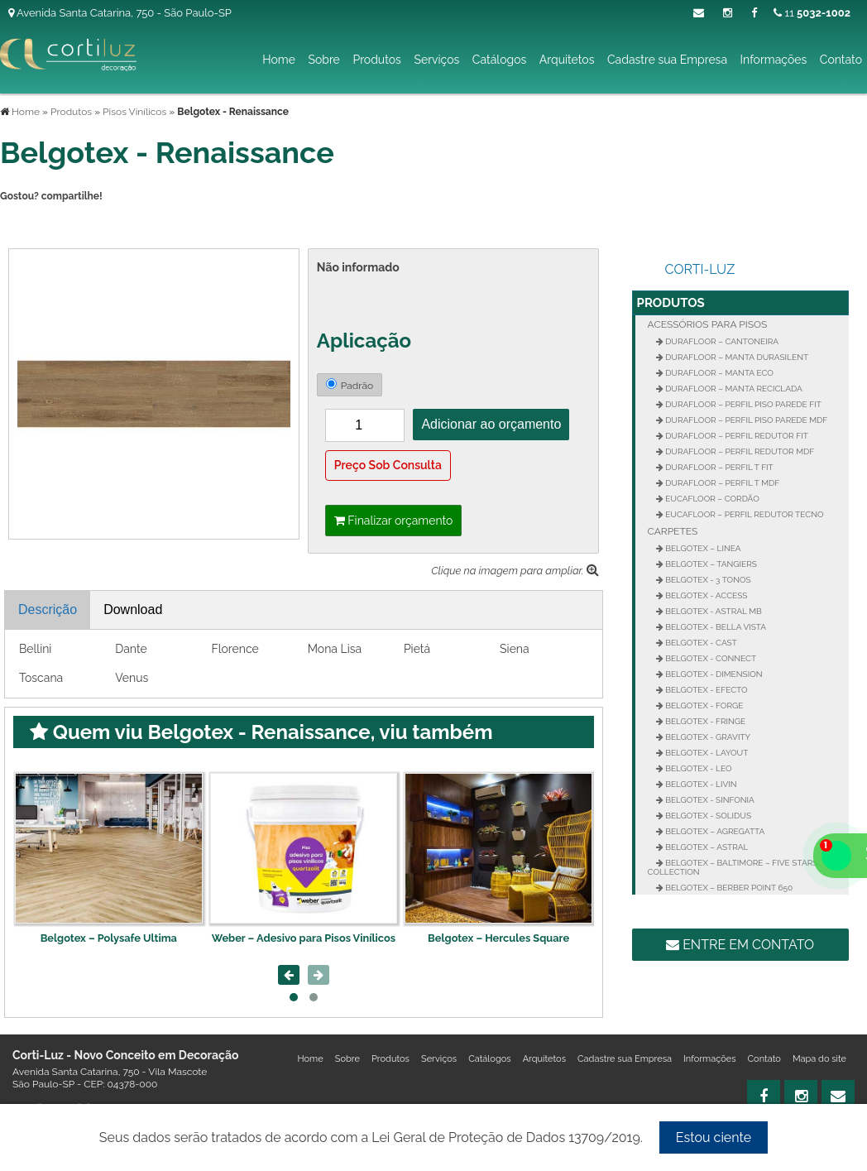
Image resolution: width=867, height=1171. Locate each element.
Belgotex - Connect (709, 658)
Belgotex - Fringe (704, 721)
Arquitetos (567, 59)
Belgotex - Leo (697, 768)
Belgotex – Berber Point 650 (728, 887)
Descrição (47, 609)
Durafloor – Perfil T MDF (721, 482)
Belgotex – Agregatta (714, 831)
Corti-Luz (700, 269)
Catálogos (499, 59)
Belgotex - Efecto (705, 689)
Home (278, 59)
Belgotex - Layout (706, 752)
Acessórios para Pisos (708, 324)
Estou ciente (713, 1137)
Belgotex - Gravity (707, 736)
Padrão (349, 384)
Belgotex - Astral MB (712, 611)
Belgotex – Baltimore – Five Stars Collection (733, 867)
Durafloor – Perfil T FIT (718, 467)
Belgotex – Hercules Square (498, 938)
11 (812, 13)
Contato (841, 59)
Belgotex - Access (705, 595)
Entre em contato (740, 945)
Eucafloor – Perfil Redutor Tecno (743, 514)
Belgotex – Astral (706, 847)
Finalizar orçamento (393, 520)
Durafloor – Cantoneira (721, 341)
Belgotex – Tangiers (710, 564)
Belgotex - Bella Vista (715, 626)
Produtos (376, 59)
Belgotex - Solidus (707, 815)
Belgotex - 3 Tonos (707, 579)
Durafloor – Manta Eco (718, 372)
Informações (773, 59)
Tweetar (23, 224)
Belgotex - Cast (700, 642)
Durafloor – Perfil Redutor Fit (735, 435)
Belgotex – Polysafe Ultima (109, 938)
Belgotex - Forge (703, 705)
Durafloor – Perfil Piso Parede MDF (745, 420)
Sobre (323, 59)
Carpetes (673, 531)
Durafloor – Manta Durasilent (735, 357)
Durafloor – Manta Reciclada (732, 388)
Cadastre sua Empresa (667, 59)
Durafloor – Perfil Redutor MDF (739, 451)
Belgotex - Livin (700, 784)
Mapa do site (819, 1058)
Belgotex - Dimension (713, 674)
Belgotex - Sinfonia (708, 799)
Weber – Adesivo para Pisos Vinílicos (303, 938)
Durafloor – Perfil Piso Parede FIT (742, 404)
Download (132, 609)
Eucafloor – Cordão (711, 498)
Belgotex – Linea (702, 548)
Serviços (436, 59)
